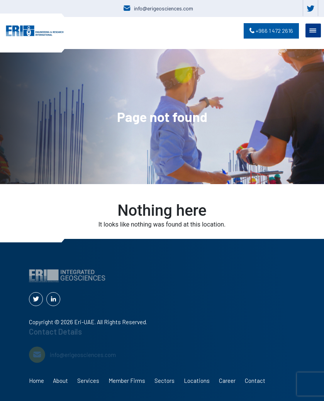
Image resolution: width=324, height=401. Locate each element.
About (60, 380)
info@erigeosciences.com (163, 8)
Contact (255, 380)
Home (36, 380)
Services (88, 380)
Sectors (164, 380)
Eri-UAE (84, 321)
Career (227, 380)
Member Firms (127, 380)
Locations (197, 380)
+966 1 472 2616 (271, 30)
